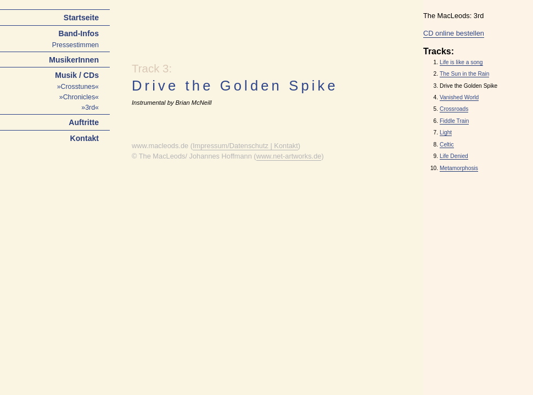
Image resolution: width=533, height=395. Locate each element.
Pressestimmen (75, 45)
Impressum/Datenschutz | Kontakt (245, 146)
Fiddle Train (454, 121)
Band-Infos (78, 33)
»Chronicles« (79, 97)
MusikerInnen (74, 59)
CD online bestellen (453, 33)
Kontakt (84, 138)
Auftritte (84, 122)
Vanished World (459, 97)
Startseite (81, 17)
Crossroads (454, 109)
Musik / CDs (77, 75)
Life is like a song (461, 62)
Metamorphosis (459, 168)
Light (446, 132)
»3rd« (90, 107)
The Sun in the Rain (464, 74)
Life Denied (454, 156)
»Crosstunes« (78, 87)
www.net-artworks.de (289, 156)
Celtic (447, 145)
